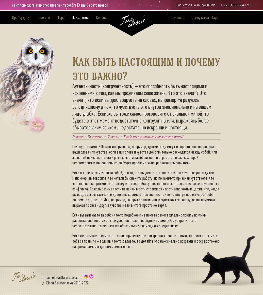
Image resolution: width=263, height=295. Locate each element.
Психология (80, 17)
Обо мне (44, 17)
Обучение (177, 17)
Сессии (101, 17)
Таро (61, 17)
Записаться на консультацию (196, 5)
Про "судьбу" (21, 17)
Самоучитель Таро (205, 17)
